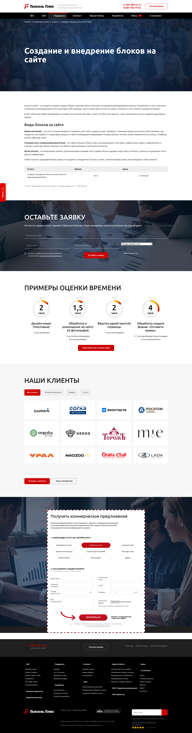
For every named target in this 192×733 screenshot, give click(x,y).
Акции (143, 686)
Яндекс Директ (90, 668)
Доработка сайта (61, 672)
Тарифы (58, 664)
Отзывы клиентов (37, 481)
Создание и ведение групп (94, 696)
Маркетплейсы (118, 658)
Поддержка (59, 658)
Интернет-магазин (62, 693)
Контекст (87, 658)
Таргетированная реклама (94, 684)
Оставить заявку (96, 255)
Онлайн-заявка (156, 6)
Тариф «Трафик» (33, 668)
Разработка (59, 683)
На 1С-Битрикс (61, 668)
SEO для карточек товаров (122, 664)
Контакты (145, 691)
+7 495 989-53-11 (132, 4)
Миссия (144, 682)
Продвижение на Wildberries (123, 672)
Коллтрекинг (89, 672)
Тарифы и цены (32, 664)
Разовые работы (33, 684)
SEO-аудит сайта (32, 680)
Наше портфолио (64, 481)
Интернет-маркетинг (34, 691)
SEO (27, 658)
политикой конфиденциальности (50, 256)
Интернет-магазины (53, 392)
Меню (2, 194)
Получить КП (93, 617)
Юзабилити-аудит (62, 676)
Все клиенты (32, 392)
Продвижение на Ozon (121, 676)
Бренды (72, 392)
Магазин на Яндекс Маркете (123, 680)
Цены (143, 658)
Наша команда (147, 678)
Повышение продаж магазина (124, 668)
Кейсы (143, 670)
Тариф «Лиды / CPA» (34, 672)
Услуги (85, 392)
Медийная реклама (34, 697)
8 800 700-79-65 (132, 7)
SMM (85, 679)
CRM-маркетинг (118, 693)
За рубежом (31, 676)
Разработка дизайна (63, 697)
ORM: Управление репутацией (124, 687)
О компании (146, 664)
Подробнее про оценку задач (96, 348)
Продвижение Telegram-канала (93, 690)
